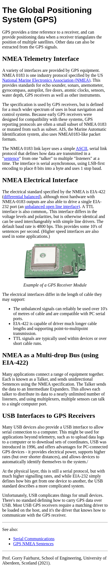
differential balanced (22, 196)
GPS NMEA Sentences (33, 543)
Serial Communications (34, 538)
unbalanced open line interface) (52, 206)
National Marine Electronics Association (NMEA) (46, 80)
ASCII (81, 148)
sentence (11, 158)
